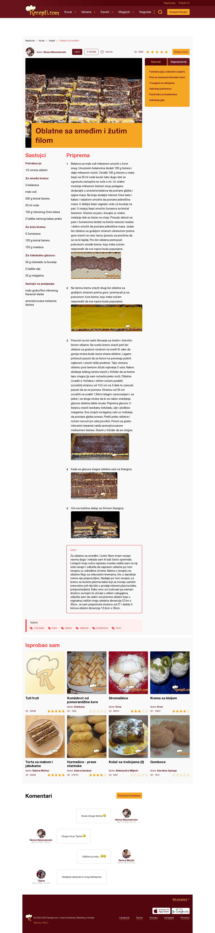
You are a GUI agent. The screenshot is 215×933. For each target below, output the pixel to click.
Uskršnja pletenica (160, 88)
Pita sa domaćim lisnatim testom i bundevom (167, 77)
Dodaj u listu (181, 51)
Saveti (104, 12)
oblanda (84, 628)
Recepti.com (42, 11)
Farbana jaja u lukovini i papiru (167, 71)
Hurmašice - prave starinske (86, 745)
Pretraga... (160, 12)
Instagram (169, 918)
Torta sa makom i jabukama (45, 745)
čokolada (39, 628)
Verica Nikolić (126, 860)
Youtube (153, 918)
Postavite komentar (129, 795)
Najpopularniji (178, 61)
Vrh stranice (180, 899)
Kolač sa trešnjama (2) (128, 745)
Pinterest (185, 918)
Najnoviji (156, 61)
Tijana (41, 880)
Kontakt (90, 917)
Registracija (169, 3)
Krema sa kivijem (170, 682)
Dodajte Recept (178, 11)
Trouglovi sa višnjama (162, 83)
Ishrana (86, 12)
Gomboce (170, 745)
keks (54, 628)
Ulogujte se (184, 3)
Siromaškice (128, 682)
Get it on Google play (181, 911)
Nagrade (145, 12)
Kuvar (68, 12)
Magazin (124, 12)
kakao (68, 628)
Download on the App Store (161, 911)
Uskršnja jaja (156, 100)
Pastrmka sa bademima (163, 94)
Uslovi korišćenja (67, 917)
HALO (45, 922)
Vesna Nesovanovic (54, 52)
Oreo (118, 628)
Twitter (139, 918)
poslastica (102, 628)
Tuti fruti (45, 682)
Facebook (124, 918)
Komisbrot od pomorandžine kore (86, 682)
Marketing (81, 917)
